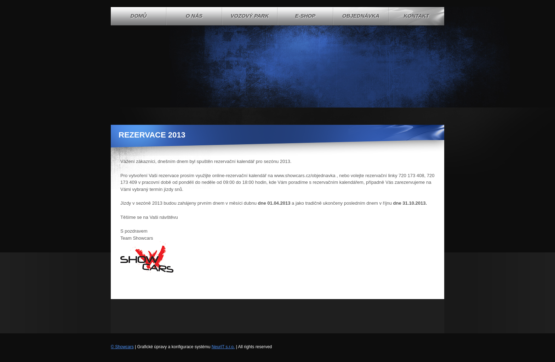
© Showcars (122, 346)
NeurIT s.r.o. (223, 346)
